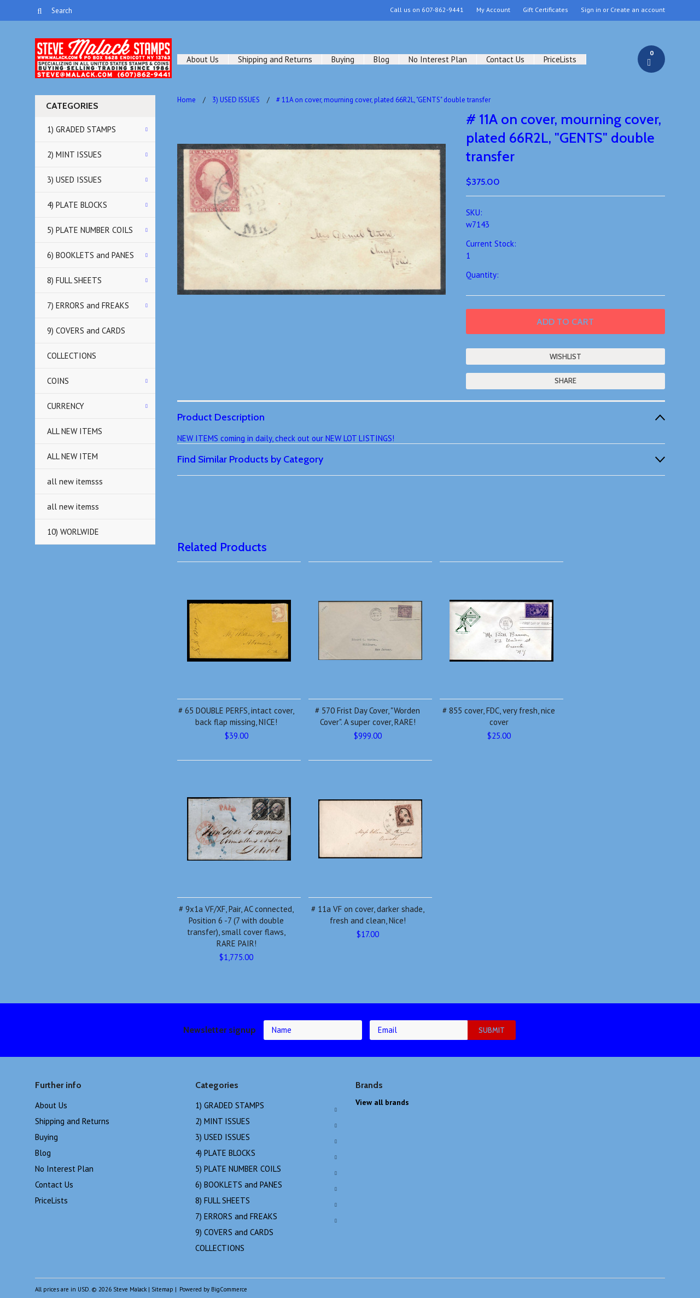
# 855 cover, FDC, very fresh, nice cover (498, 716)
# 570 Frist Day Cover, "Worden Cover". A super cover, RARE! (367, 716)
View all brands (382, 1102)
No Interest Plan (438, 59)
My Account (493, 10)
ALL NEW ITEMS (74, 431)
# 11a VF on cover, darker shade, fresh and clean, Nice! (367, 915)
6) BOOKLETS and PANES (90, 255)
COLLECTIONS (71, 355)
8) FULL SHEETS (74, 280)
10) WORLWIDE (73, 532)
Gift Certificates (545, 10)
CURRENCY (65, 406)
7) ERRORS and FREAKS (88, 305)
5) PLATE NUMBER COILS (90, 230)
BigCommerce (229, 1289)
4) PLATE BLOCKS (77, 205)
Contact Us (505, 59)
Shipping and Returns (275, 59)
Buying (342, 59)
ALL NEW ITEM (72, 456)
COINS (58, 381)
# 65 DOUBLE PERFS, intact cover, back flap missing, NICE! (236, 716)
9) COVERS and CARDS (86, 330)
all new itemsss (75, 481)
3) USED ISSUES (74, 179)
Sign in (591, 10)
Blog (381, 59)
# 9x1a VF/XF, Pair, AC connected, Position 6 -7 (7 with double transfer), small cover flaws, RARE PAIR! (236, 926)
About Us (202, 59)
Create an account (637, 10)
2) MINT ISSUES (74, 154)
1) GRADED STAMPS (81, 129)
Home (186, 99)
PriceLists (560, 59)
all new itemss (73, 506)
